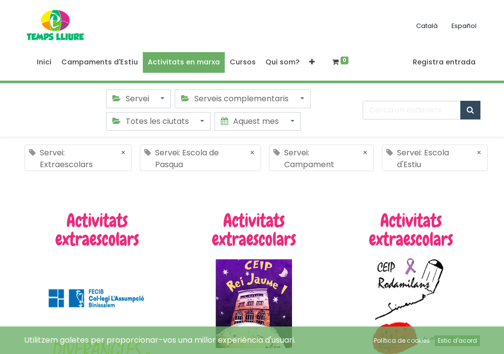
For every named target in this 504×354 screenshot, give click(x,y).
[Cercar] (470, 110)
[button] (311, 62)
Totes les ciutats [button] (151, 121)
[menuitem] (44, 62)
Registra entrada (444, 62)
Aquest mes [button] (251, 121)
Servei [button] (131, 98)
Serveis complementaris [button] (236, 98)
